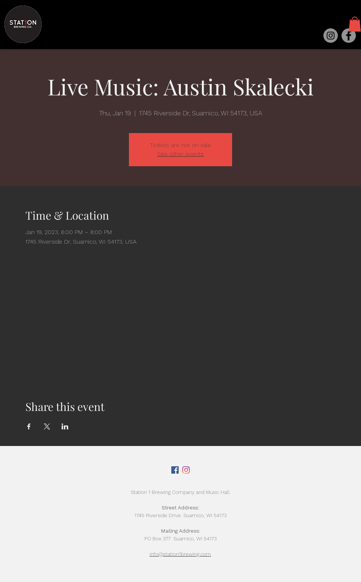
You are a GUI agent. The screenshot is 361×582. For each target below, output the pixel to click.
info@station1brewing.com (180, 554)
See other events (180, 153)
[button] (354, 24)
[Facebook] (348, 35)
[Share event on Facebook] (28, 426)
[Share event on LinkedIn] (65, 426)
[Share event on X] (46, 426)
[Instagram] (330, 35)
